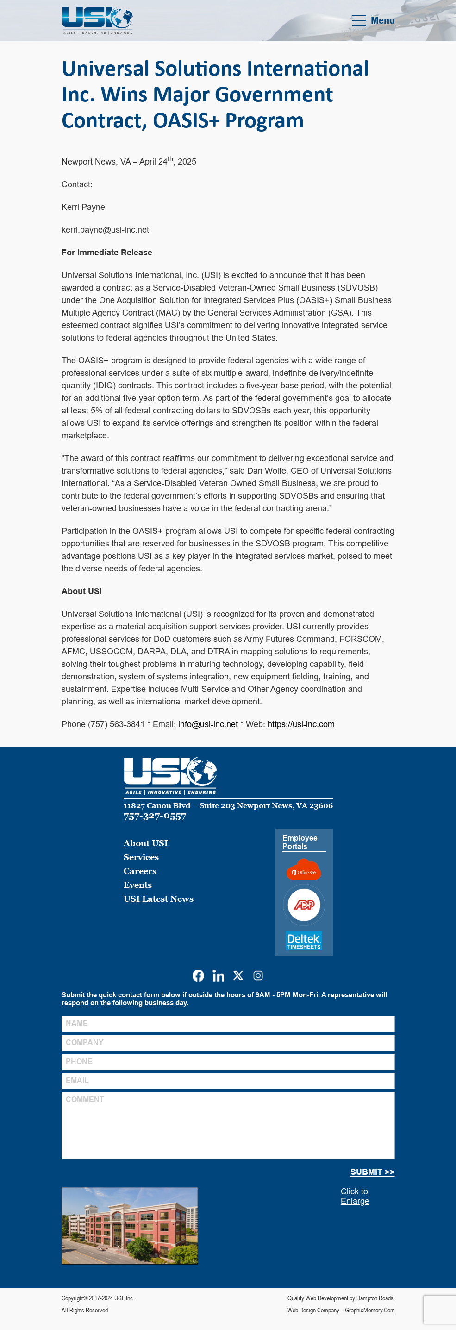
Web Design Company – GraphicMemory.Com (341, 1310)
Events (138, 885)
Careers (140, 871)
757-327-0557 (155, 815)
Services (141, 857)
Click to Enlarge (355, 1196)
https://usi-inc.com (301, 724)
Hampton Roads (375, 1298)
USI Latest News (159, 899)
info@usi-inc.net (208, 724)
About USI (146, 843)
